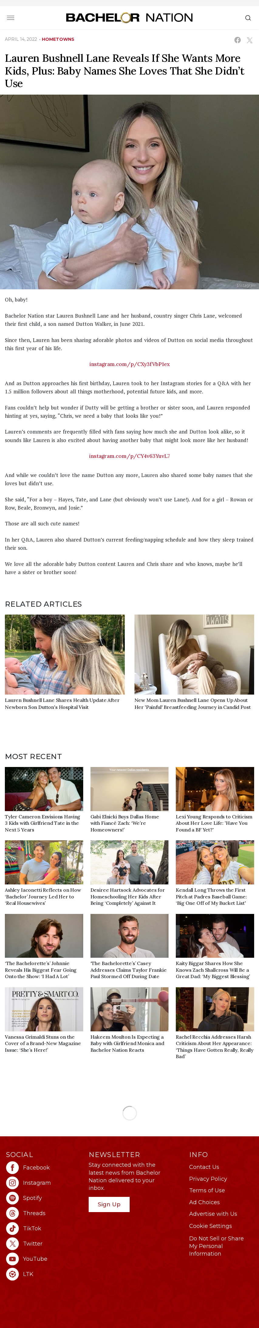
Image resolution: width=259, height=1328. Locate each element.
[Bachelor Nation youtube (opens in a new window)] (44, 1259)
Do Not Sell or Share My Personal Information (216, 1246)
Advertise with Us (213, 1214)
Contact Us (204, 1167)
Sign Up (109, 1204)
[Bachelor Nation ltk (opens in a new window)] (44, 1274)
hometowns (58, 39)
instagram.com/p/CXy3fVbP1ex (130, 364)
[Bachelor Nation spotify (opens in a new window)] (44, 1198)
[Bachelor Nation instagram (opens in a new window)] (44, 1182)
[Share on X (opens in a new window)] (249, 40)
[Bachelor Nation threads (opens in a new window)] (44, 1213)
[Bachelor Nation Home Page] (129, 17)
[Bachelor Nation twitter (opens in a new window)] (44, 1243)
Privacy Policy (208, 1179)
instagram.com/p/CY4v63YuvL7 (129, 456)
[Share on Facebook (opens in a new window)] (237, 40)
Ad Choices (204, 1202)
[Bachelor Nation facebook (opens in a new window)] (44, 1167)
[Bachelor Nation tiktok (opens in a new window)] (44, 1228)
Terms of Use (207, 1190)
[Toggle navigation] (10, 18)
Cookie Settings (210, 1226)
